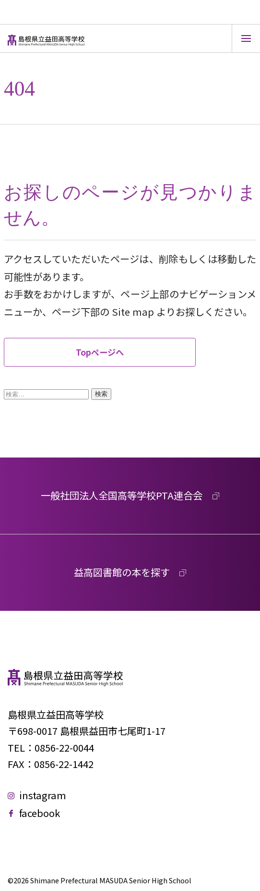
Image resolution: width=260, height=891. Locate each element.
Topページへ (100, 352)
